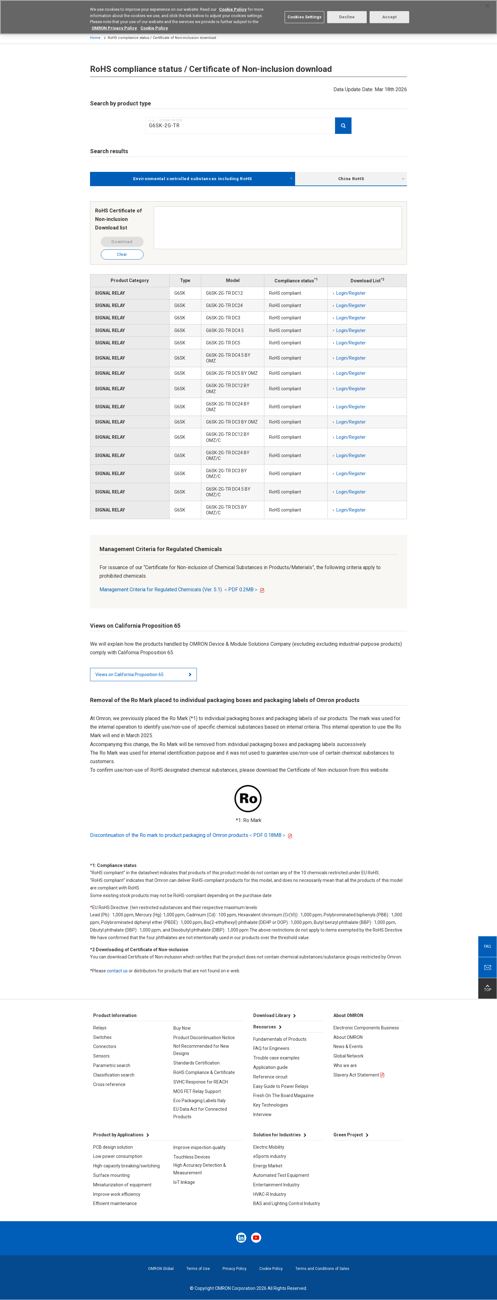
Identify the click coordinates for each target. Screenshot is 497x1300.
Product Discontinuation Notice (204, 1037)
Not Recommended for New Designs (201, 1050)
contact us (117, 970)
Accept (389, 12)
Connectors (104, 1046)
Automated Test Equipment (281, 1175)
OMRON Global (161, 1268)
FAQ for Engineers (271, 1048)
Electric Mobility (268, 1147)
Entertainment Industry (276, 1184)
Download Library (271, 1015)
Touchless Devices (191, 1156)
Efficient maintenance (115, 1203)
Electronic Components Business (366, 1027)
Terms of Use (198, 1268)
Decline (347, 12)
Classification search (113, 1074)
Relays (99, 1027)
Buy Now (182, 1028)
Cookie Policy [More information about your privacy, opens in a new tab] (154, 24)
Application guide (270, 1067)
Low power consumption (117, 1156)
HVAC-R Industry (269, 1194)
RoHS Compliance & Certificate (204, 1072)
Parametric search (111, 1065)
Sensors (101, 1055)
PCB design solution (113, 1147)
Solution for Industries (277, 1134)
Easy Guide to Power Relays (280, 1086)
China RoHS (351, 178)
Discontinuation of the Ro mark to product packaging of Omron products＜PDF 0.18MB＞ (188, 835)
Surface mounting (111, 1175)
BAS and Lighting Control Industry (286, 1203)
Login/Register (351, 293)
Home (95, 38)
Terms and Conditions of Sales (322, 1268)
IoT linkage (184, 1182)
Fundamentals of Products (280, 1039)
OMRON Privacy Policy (114, 24)
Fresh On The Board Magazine (283, 1095)
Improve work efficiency (116, 1194)
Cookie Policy (271, 1268)
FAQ (487, 946)
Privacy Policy (235, 1268)
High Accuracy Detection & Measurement (199, 1169)
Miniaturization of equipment (122, 1184)
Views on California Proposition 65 (129, 674)
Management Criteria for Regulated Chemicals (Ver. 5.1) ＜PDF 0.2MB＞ (179, 590)
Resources (264, 1026)
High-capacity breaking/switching (126, 1165)
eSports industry (269, 1156)
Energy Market (267, 1165)
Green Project (348, 1134)
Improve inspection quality (199, 1147)
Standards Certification (196, 1062)
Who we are (345, 1065)
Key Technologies (270, 1105)
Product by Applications (118, 1134)
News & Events (348, 1046)
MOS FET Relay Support (197, 1091)
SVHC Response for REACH (200, 1081)
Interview (262, 1114)
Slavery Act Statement (356, 1074)
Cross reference (109, 1084)
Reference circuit (270, 1076)
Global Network (348, 1055)
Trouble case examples (276, 1057)
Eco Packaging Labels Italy (199, 1100)
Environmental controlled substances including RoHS (192, 178)
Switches (102, 1037)
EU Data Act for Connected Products (200, 1113)
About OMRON (348, 1037)
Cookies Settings (304, 12)
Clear (122, 254)
